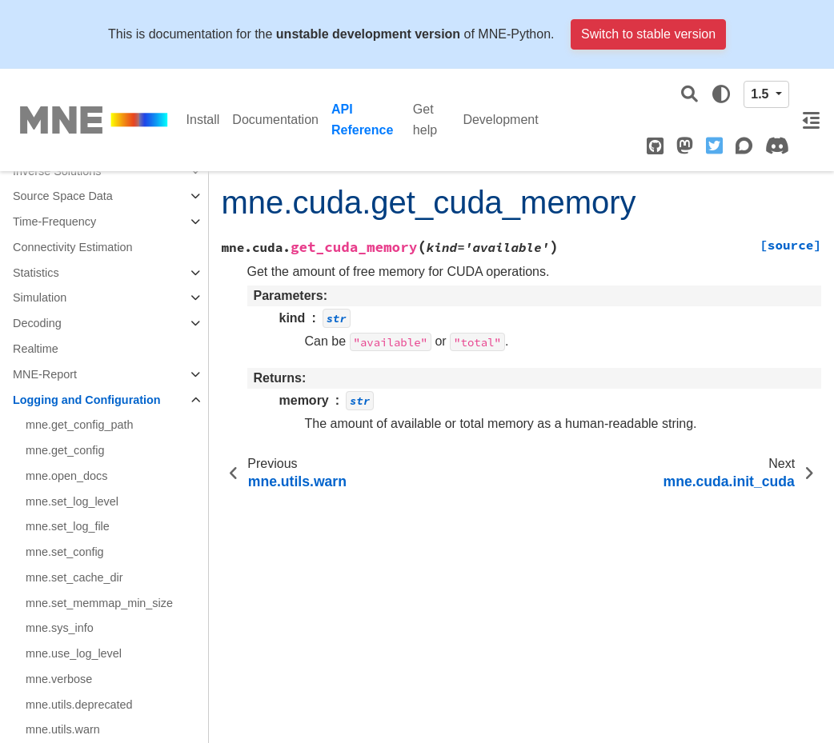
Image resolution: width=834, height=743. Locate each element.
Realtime (35, 348)
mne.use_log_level (74, 653)
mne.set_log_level (72, 501)
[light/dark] (721, 94)
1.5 (761, 94)
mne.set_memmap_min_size (99, 603)
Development (500, 119)
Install (203, 119)
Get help (425, 119)
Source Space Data (63, 196)
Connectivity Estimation (73, 247)
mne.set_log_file (68, 526)
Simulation (39, 297)
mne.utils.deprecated (79, 704)
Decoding (37, 323)
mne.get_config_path (79, 424)
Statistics (36, 272)
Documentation (275, 119)
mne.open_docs (66, 475)
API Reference (362, 119)
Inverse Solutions (57, 171)
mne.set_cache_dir (74, 577)
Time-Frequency (54, 221)
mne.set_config (65, 551)
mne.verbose (59, 679)
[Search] (689, 95)
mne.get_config (65, 450)
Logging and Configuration (87, 399)
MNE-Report (45, 374)
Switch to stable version (648, 34)
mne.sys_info (60, 627)
